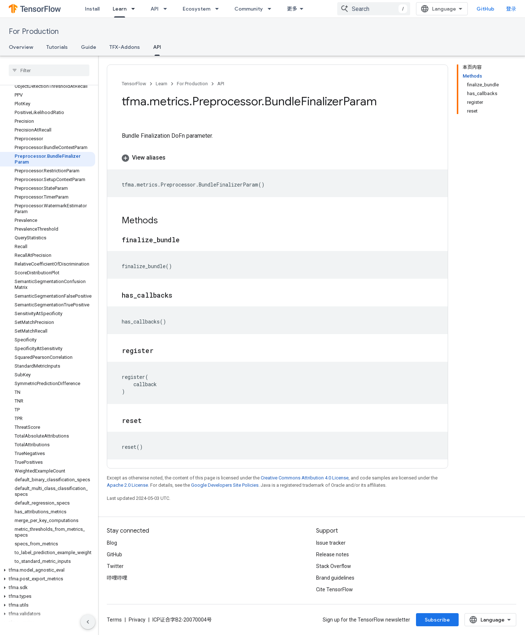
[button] (47, 570)
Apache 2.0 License (127, 485)
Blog (112, 543)
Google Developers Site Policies (224, 485)
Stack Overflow (333, 566)
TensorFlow (134, 83)
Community (248, 8)
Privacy (137, 620)
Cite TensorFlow (334, 589)
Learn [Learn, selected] (120, 8)
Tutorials (57, 47)
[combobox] (373, 8)
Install (92, 8)
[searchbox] (49, 70)
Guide (88, 47)
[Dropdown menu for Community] (271, 8)
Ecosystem (196, 8)
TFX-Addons (124, 47)
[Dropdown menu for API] (167, 8)
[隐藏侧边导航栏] (88, 622)
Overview (21, 47)
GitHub (485, 8)
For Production (34, 31)
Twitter (115, 566)
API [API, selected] (157, 47)
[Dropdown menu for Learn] (135, 8)
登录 (511, 9)
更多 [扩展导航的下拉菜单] (292, 8)
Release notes (332, 554)
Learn (161, 83)
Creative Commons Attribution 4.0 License (305, 478)
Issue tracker (331, 543)
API (155, 8)
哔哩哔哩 (117, 578)
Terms (114, 620)
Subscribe (437, 619)
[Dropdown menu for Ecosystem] (219, 8)
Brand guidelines (335, 578)
